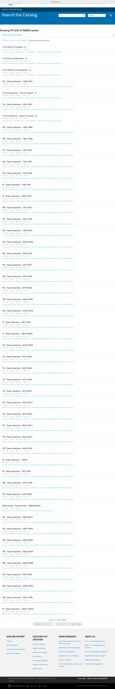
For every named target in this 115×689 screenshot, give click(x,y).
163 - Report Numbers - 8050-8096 (17, 242)
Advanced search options (12, 35)
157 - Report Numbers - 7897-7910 (17, 150)
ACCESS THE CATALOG (75, 3)
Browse (96, 15)
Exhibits (9, 641)
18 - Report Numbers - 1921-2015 (16, 472)
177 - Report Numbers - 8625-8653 (17, 426)
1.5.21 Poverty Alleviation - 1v (14, 59)
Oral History (37, 656)
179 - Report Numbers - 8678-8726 (17, 449)
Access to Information (42, 678)
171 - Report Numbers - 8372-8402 (17, 357)
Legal (9, 678)
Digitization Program (92, 660)
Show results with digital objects (39, 40)
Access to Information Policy (95, 641)
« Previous (37, 624)
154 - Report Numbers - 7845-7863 (17, 105)
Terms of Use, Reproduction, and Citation (70, 665)
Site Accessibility (29, 678)
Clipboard (111, 15)
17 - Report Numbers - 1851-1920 (16, 322)
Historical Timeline (13, 653)
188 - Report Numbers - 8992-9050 (17, 586)
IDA (32, 686)
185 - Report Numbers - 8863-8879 (17, 552)
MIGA (39, 686)
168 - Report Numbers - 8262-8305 (17, 300)
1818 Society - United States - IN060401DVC (21, 506)
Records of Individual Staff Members (13, 52)
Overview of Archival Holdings (69, 648)
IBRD (27, 686)
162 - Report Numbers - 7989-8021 (17, 231)
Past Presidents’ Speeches (16, 649)
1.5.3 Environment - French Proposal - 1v (19, 93)
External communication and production (41, 511)
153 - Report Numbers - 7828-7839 (17, 82)
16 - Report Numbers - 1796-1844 (16, 185)
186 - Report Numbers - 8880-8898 (17, 563)
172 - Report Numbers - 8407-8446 (17, 368)
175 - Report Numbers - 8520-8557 (17, 403)
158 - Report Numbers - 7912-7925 (17, 162)
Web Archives (38, 669)
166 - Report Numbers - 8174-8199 (17, 277)
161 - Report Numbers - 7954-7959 (17, 219)
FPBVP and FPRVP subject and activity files (49, 52)
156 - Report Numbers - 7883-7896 (17, 139)
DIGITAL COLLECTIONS (59, 3)
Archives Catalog (39, 644)
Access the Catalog (15, 9)
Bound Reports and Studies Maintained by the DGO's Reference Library (52, 86)
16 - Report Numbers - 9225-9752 (16, 196)
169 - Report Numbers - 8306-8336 (17, 311)
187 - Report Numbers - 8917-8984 (17, 575)
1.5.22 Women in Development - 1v (16, 70)
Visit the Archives (65, 660)
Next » (79, 624)
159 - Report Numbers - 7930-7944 (17, 173)
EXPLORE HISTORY (45, 3)
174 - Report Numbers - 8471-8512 (17, 391)
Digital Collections (39, 648)
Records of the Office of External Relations (14, 511)
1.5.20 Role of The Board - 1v (14, 47)
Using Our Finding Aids (67, 652)
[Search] (72, 15)
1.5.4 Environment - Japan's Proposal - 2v (19, 116)
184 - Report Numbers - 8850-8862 (17, 540)
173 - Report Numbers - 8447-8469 (17, 380)
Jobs (53, 678)
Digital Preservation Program (95, 656)
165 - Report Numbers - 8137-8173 (17, 265)
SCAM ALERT (82, 678)
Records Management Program (96, 652)
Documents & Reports (40, 660)
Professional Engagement (94, 664)
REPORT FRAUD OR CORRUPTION (97, 678)
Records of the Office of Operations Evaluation (16, 86)
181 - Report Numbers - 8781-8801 (17, 494)
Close (112, 2)
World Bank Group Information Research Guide (70, 642)
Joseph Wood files (30, 52)
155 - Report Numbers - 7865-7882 (17, 127)
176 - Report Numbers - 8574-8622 (17, 414)
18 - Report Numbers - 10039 (14, 460)
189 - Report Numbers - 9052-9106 (17, 598)
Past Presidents (12, 645)
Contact (11, 681)
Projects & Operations (40, 664)
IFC (35, 686)
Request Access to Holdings (68, 656)
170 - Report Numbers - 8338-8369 (17, 345)
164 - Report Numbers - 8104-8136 (17, 254)
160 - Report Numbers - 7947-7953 (17, 208)
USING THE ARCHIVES (90, 3)
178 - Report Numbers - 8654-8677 (17, 437)
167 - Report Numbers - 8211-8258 (17, 288)
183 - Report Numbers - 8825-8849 (17, 529)
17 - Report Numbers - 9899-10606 (17, 334)
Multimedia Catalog (40, 652)
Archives (5, 9)
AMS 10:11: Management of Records (95, 646)
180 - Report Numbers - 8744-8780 (17, 483)
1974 (72, 624)
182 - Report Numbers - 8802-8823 (17, 517)
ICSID (44, 686)
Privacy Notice (18, 678)
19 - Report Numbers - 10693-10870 (17, 609)
